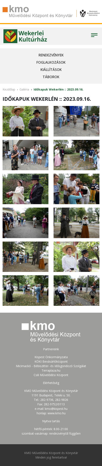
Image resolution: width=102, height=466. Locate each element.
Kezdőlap (9, 89)
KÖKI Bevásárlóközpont (51, 361)
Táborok (51, 77)
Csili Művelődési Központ (51, 375)
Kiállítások (51, 69)
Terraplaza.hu (51, 370)
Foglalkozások (51, 62)
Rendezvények (51, 55)
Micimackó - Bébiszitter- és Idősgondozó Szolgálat (51, 366)
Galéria (24, 89)
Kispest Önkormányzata (51, 357)
